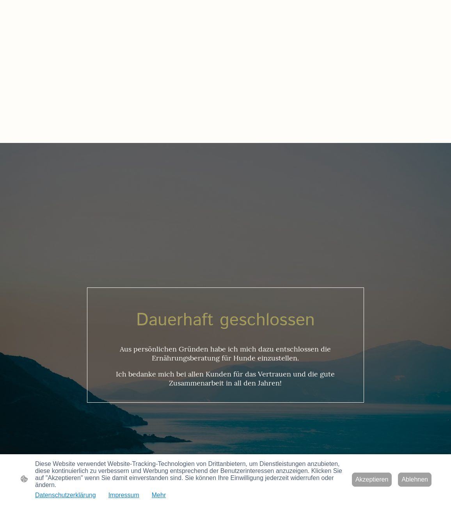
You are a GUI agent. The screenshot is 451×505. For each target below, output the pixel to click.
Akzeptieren (372, 479)
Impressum (123, 495)
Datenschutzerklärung (65, 495)
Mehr (159, 495)
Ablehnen (414, 479)
